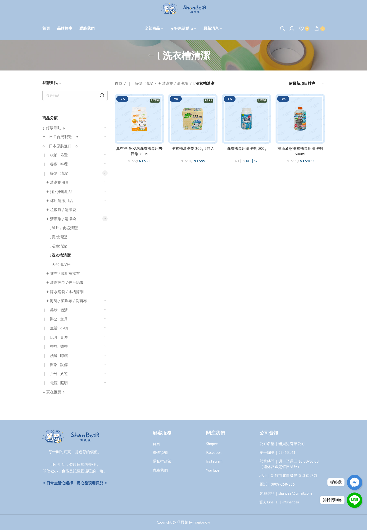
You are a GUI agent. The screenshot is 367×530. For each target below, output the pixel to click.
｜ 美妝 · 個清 (55, 310)
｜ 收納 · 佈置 (55, 155)
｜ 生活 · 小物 (55, 328)
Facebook (214, 452)
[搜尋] (282, 28)
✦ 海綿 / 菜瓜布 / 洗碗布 (66, 300)
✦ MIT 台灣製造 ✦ (60, 136)
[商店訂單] (306, 83)
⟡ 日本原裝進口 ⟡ (60, 146)
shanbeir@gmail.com (295, 493)
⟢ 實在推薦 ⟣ (53, 391)
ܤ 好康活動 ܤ (53, 127)
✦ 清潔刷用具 (57, 182)
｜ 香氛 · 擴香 (55, 346)
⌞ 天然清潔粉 (60, 264)
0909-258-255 (283, 484)
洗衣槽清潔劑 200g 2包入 (193, 148)
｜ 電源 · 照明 (55, 382)
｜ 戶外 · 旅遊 (55, 373)
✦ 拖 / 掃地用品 (59, 191)
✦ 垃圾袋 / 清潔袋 (61, 209)
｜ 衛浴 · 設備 (55, 364)
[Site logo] (183, 8)
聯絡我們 (160, 470)
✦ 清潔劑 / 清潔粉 (61, 218)
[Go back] (151, 55)
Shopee (212, 443)
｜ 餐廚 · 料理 (55, 164)
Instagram (214, 461)
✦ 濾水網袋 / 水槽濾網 (65, 291)
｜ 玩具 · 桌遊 (55, 337)
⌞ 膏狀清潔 (58, 237)
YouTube (213, 470)
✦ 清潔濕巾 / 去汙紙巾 (65, 282)
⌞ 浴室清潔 (58, 246)
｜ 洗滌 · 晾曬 (55, 355)
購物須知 (160, 452)
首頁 (118, 83)
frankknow (201, 522)
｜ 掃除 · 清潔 (55, 173)
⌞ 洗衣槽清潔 (60, 255)
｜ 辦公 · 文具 (55, 319)
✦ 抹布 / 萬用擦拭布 (63, 273)
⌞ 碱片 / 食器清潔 (64, 227)
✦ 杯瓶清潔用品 (59, 200)
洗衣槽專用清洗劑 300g (246, 148)
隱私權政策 (162, 461)
